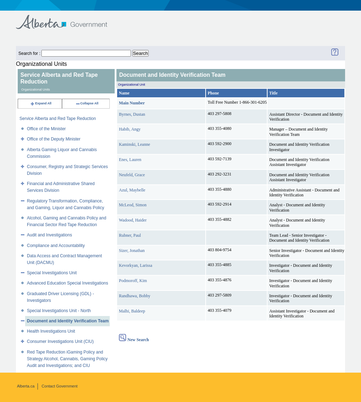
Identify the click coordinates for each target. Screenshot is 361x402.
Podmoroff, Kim (133, 280)
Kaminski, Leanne (134, 144)
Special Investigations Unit (52, 272)
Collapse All (86, 103)
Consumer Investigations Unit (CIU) (60, 341)
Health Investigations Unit (51, 331)
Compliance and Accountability (56, 245)
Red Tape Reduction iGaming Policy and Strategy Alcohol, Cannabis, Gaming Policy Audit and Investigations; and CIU (67, 359)
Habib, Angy (130, 129)
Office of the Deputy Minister (53, 139)
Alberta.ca (26, 386)
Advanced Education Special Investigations (67, 283)
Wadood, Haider (133, 220)
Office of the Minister (46, 128)
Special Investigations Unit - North (59, 310)
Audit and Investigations (49, 234)
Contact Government (60, 386)
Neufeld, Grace (132, 174)
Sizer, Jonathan (132, 250)
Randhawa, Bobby (134, 295)
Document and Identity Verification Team (68, 320)
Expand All (40, 103)
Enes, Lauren (130, 159)
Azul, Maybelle (132, 190)
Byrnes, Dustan (132, 114)
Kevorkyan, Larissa (135, 265)
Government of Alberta (67, 18)
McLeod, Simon (133, 204)
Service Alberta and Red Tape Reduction (57, 118)
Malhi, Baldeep (132, 311)
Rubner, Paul (130, 235)
